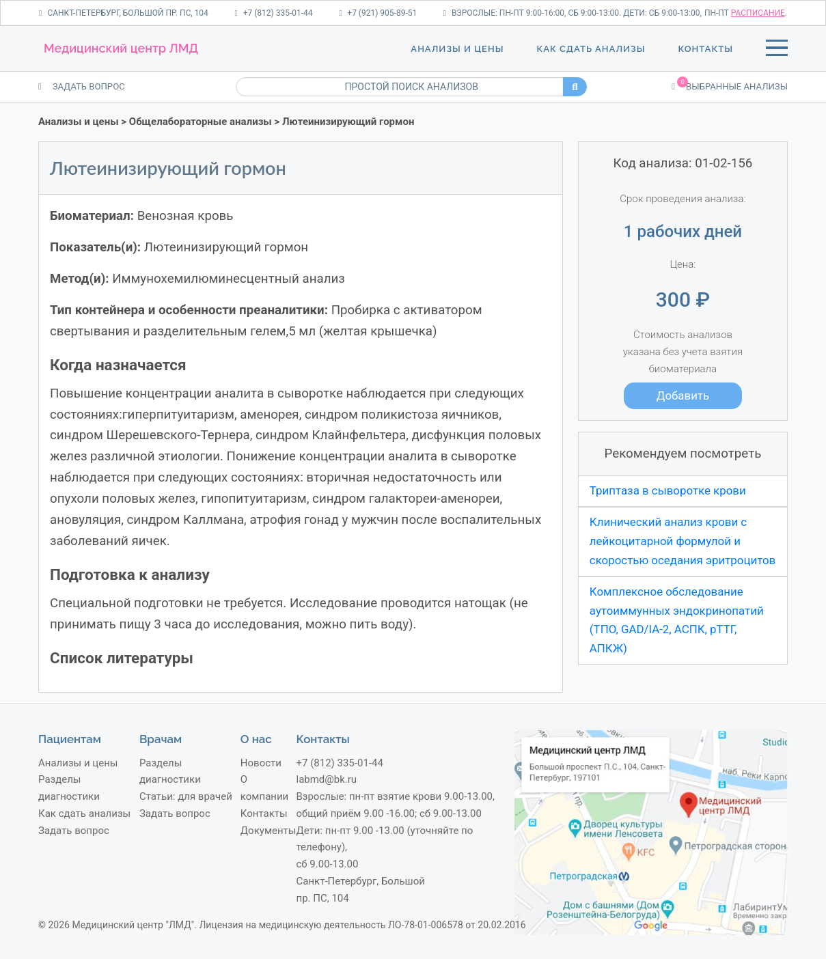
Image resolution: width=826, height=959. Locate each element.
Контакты (705, 49)
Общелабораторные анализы (200, 121)
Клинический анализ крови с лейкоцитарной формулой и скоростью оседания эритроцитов (682, 541)
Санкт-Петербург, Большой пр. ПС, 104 (123, 13)
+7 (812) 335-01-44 (273, 13)
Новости (260, 763)
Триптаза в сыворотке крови (668, 490)
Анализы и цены (457, 49)
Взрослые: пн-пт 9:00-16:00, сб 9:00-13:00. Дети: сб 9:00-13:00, (572, 13)
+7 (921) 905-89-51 (378, 13)
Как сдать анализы (590, 49)
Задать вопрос (73, 830)
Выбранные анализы (730, 85)
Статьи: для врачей (185, 796)
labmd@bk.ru (326, 779)
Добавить (683, 395)
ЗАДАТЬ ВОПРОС (81, 86)
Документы (268, 830)
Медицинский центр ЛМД (121, 48)
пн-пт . (745, 13)
